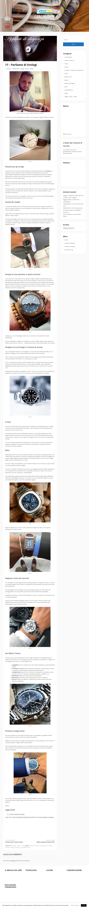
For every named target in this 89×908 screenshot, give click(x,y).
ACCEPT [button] (84, 905)
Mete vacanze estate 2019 (44, 841)
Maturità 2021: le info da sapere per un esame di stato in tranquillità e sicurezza (73, 210)
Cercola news (68, 57)
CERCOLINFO (44, 16)
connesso (13, 860)
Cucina (66, 63)
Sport (66, 86)
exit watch (49, 845)
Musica (66, 80)
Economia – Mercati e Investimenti (73, 70)
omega (12, 847)
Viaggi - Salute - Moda (26, 69)
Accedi (66, 240)
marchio (7, 847)
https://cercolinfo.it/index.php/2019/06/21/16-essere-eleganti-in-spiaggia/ (33, 817)
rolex (29, 847)
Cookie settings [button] (74, 905)
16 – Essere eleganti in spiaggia (16, 814)
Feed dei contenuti (69, 243)
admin (9, 69)
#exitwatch (42, 845)
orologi (17, 847)
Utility (66, 93)
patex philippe (23, 847)
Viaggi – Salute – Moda (70, 96)
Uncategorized (68, 90)
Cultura (66, 67)
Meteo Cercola (67, 134)
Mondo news (68, 77)
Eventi (66, 73)
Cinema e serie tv (69, 60)
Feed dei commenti (69, 246)
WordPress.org (68, 250)
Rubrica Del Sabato (69, 83)
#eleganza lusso (34, 845)
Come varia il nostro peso (16, 841)
